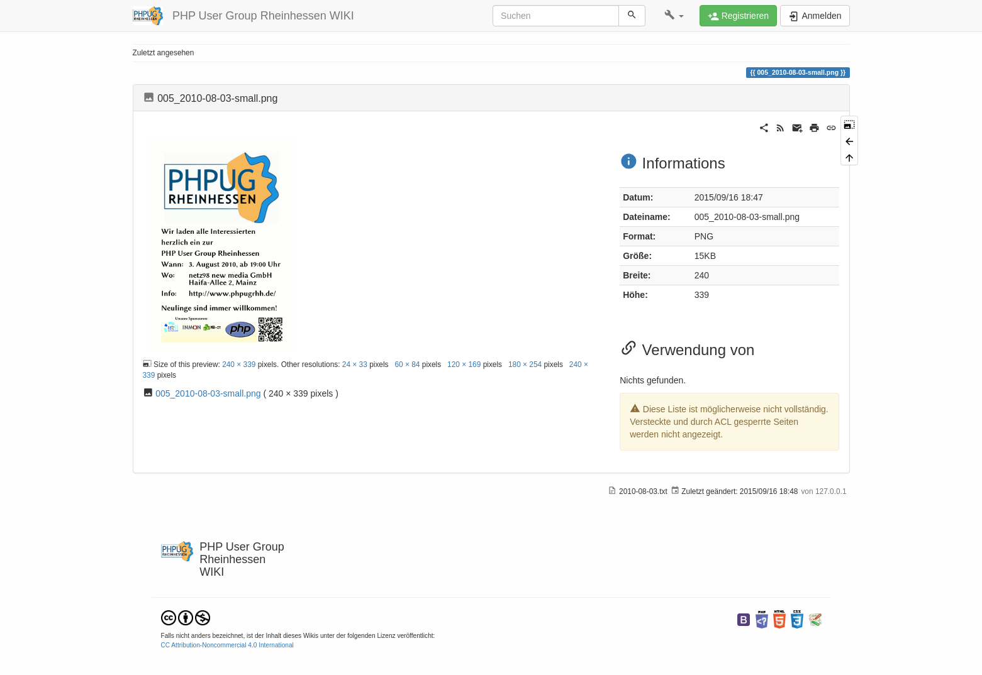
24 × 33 (354, 364)
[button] (674, 15)
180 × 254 (525, 364)
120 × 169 (464, 364)
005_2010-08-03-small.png (207, 393)
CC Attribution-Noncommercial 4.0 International (227, 645)
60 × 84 (407, 364)
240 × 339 (238, 364)
